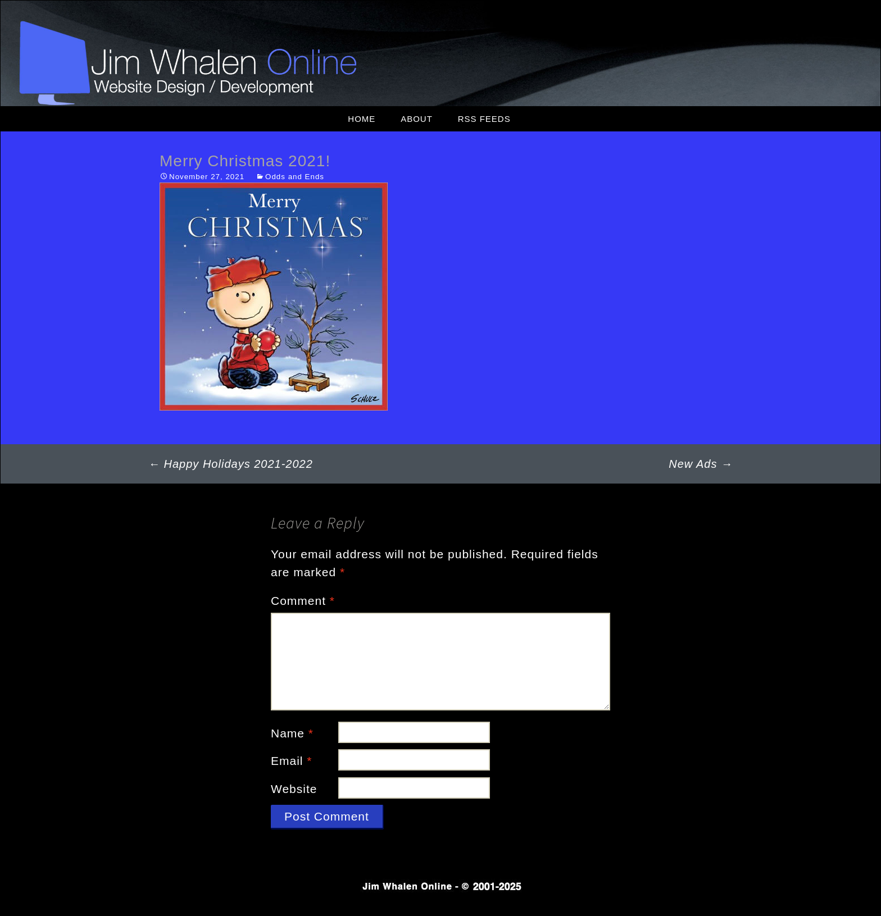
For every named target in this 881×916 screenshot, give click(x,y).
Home (361, 119)
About (417, 119)
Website (294, 788)
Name (292, 733)
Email (291, 760)
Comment (303, 600)
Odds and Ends (294, 176)
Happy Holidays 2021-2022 (230, 464)
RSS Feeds (484, 119)
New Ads (701, 464)
